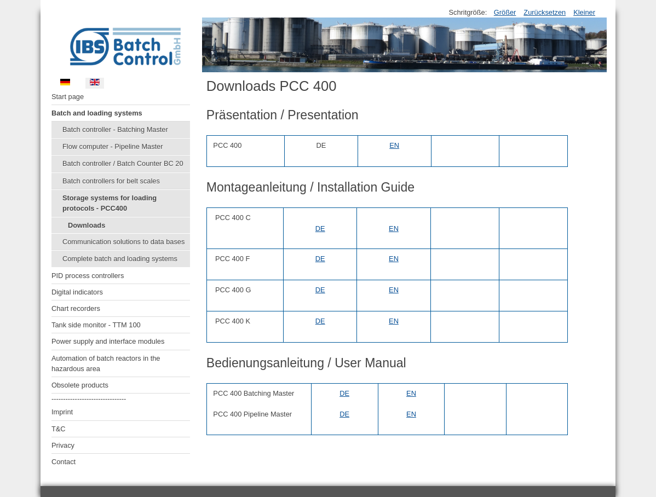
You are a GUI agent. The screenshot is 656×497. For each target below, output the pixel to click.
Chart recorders (75, 308)
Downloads (86, 225)
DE (320, 228)
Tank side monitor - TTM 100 (96, 325)
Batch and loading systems (96, 113)
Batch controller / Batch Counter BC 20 (122, 163)
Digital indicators (77, 292)
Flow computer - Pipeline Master (112, 146)
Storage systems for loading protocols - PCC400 (109, 203)
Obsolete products (79, 385)
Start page (67, 97)
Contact (63, 462)
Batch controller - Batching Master (115, 129)
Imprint (62, 412)
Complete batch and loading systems (119, 259)
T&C (58, 429)
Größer (505, 12)
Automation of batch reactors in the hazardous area (105, 363)
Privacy (62, 445)
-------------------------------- (88, 399)
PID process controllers (87, 275)
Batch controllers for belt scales (111, 181)
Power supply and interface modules (107, 341)
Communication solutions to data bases (123, 242)
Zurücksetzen (544, 12)
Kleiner (584, 12)
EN (394, 145)
